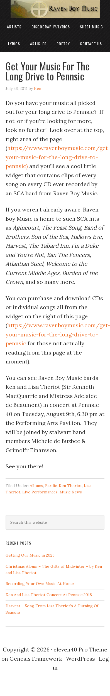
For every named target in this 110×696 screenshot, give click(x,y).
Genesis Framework (35, 658)
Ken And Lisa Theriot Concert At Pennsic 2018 (49, 594)
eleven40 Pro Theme (80, 649)
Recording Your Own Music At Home (40, 583)
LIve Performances (40, 492)
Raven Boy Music (55, 9)
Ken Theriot (70, 485)
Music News (71, 492)
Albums (36, 485)
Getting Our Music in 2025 (30, 555)
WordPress (80, 658)
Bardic (51, 485)
